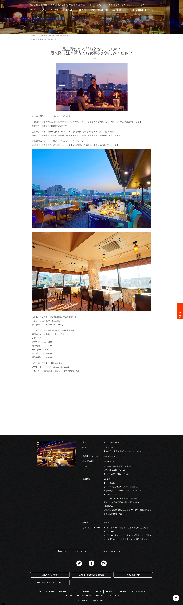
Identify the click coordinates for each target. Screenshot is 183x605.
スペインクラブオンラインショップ (49, 582)
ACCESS (117, 10)
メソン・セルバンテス (111, 551)
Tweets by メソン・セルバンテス (72, 551)
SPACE (83, 10)
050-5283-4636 (109, 456)
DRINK (86, 591)
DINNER (63, 591)
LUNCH (75, 591)
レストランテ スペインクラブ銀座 (91, 575)
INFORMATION (99, 10)
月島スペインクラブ (49, 575)
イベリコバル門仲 (133, 575)
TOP (32, 10)
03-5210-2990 (109, 461)
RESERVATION (84, 595)
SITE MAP (114, 595)
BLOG (69, 595)
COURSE (50, 591)
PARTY (55, 10)
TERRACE (68, 10)
